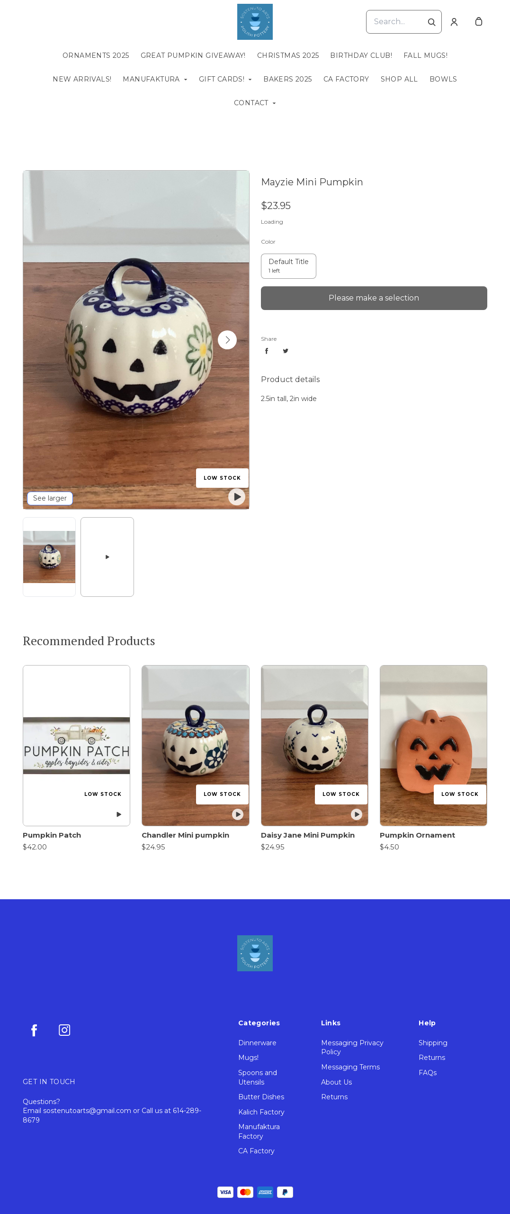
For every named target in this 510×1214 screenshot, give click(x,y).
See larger (50, 498)
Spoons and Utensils (257, 1077)
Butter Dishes (261, 1097)
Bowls (443, 79)
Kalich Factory (261, 1112)
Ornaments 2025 (96, 55)
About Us (336, 1082)
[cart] (478, 21)
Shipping (433, 1043)
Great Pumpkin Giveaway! (193, 55)
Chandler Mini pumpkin (185, 835)
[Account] (454, 21)
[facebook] (34, 1030)
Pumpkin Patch (52, 835)
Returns (334, 1097)
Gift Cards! (221, 79)
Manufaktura (151, 79)
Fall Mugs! (425, 55)
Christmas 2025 (288, 55)
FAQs (428, 1072)
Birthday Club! (361, 55)
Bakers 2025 (287, 79)
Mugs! (248, 1057)
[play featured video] (236, 496)
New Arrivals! (82, 79)
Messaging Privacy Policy (352, 1048)
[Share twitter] (285, 350)
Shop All (399, 79)
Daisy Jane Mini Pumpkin (308, 835)
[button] (227, 339)
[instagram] (64, 1030)
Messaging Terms (350, 1067)
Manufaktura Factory (259, 1132)
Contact (251, 103)
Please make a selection (374, 297)
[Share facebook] (266, 350)
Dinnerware (257, 1043)
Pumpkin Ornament (417, 835)
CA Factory (346, 79)
